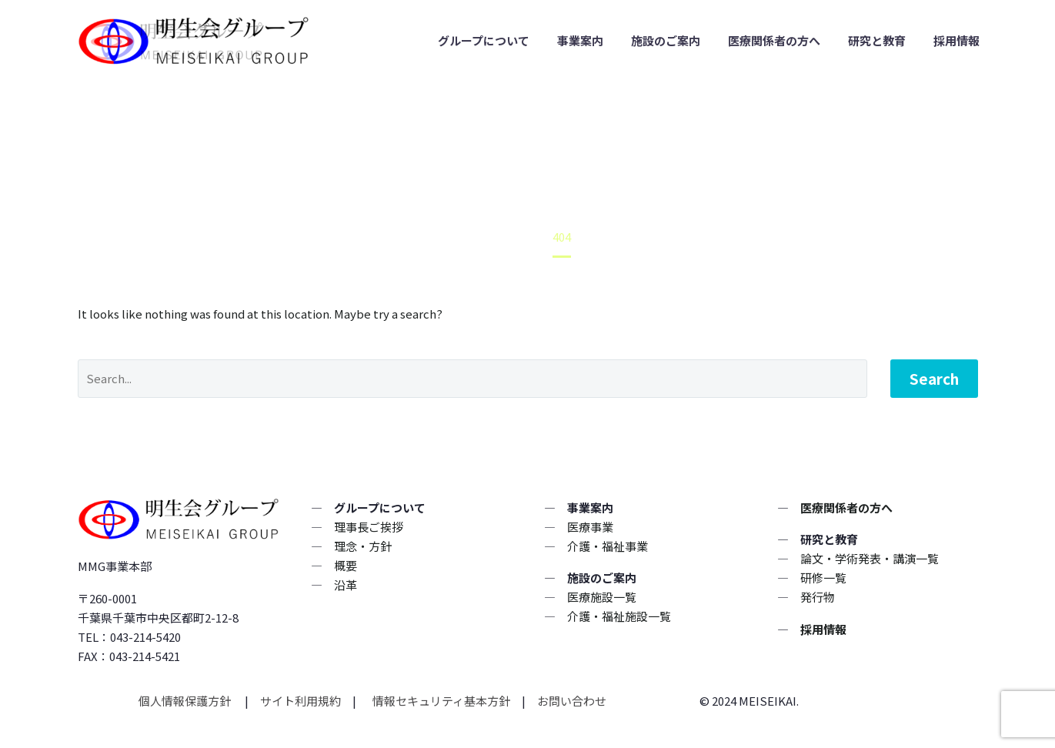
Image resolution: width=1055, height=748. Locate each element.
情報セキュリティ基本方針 (440, 701)
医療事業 (590, 527)
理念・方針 (363, 546)
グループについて (483, 40)
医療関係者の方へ (774, 40)
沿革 (345, 584)
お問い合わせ (571, 701)
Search (934, 378)
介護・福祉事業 (607, 546)
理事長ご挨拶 (368, 527)
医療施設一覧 (601, 597)
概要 (345, 565)
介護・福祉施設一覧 (619, 616)
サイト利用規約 (299, 701)
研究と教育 (877, 40)
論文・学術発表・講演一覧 (869, 558)
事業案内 (580, 40)
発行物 (817, 597)
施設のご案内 (665, 40)
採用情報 (956, 40)
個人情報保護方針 (186, 701)
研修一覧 (823, 577)
